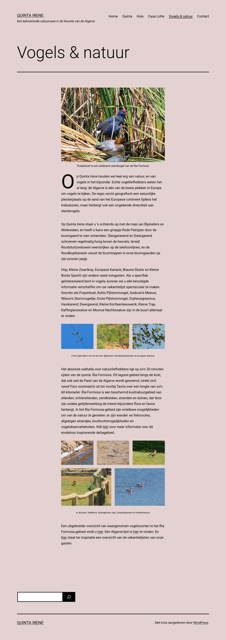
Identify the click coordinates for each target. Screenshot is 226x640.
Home (113, 16)
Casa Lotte (156, 16)
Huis (140, 16)
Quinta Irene (30, 15)
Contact (203, 16)
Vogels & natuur (181, 16)
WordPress (200, 622)
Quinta (127, 16)
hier (105, 427)
